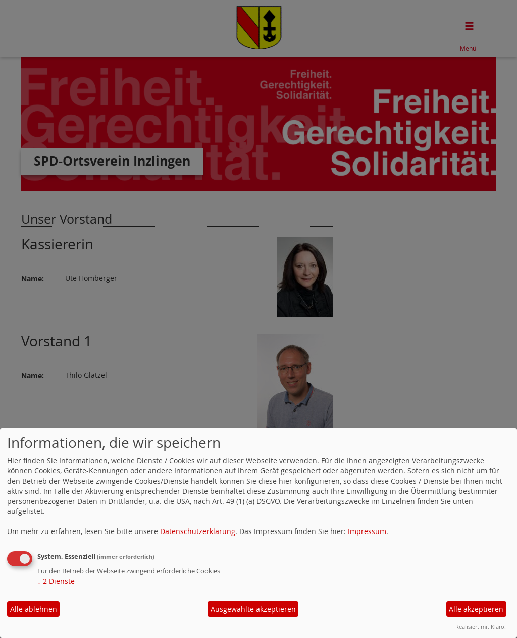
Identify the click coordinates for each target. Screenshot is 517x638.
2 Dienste (56, 581)
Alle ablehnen (33, 609)
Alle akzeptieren (476, 609)
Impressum (367, 531)
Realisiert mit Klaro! (480, 626)
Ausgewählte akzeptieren (253, 609)
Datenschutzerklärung (197, 531)
